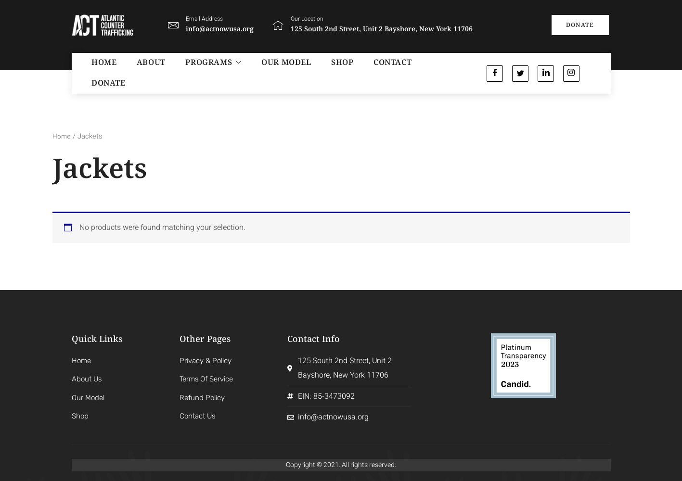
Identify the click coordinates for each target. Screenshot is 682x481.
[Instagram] (573, 73)
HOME (98, 73)
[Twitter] (521, 73)
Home (61, 136)
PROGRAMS (197, 73)
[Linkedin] (547, 73)
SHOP (315, 73)
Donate (410, 73)
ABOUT (140, 73)
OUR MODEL (264, 73)
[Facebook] (495, 73)
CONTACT (359, 73)
